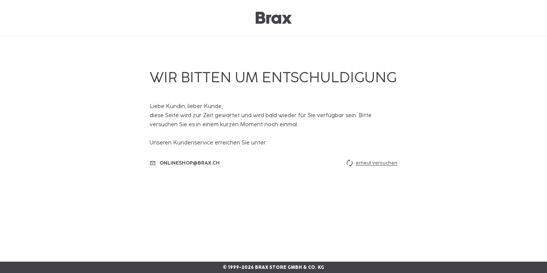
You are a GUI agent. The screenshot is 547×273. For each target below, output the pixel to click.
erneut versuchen (371, 163)
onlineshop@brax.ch (189, 163)
